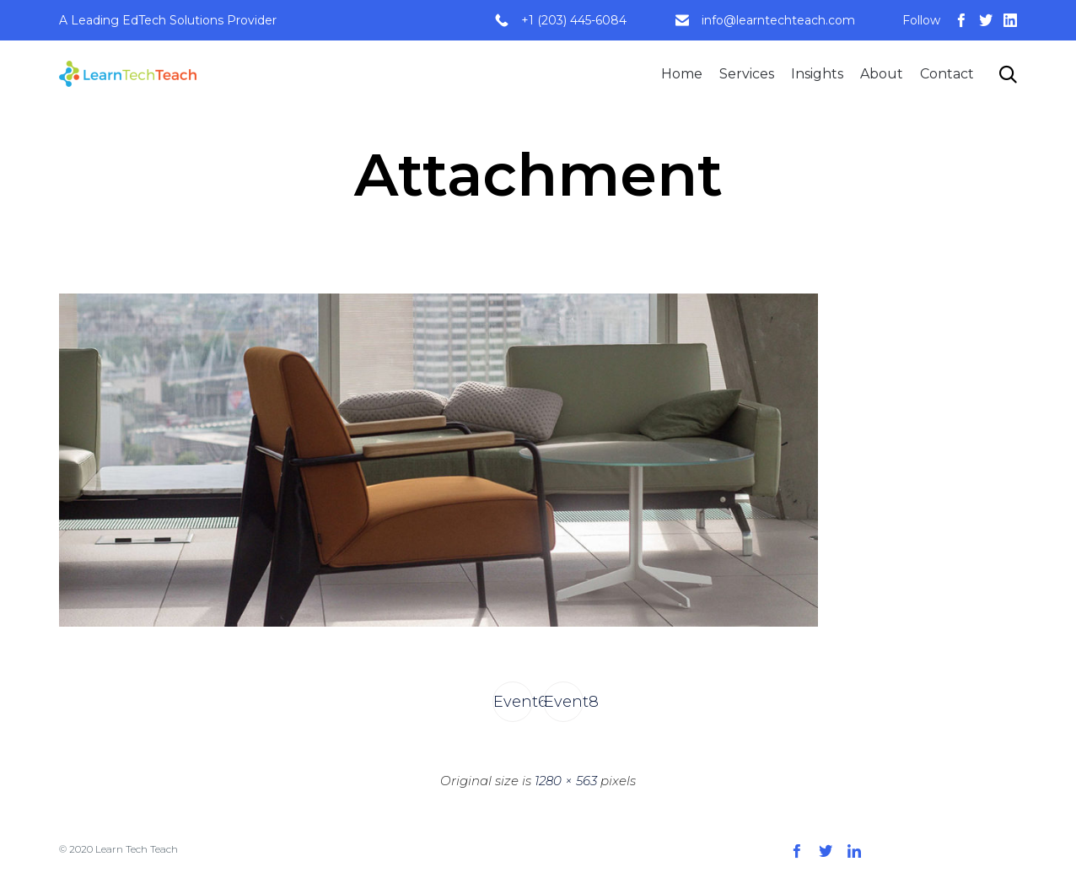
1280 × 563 (566, 781)
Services (746, 74)
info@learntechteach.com (778, 20)
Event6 (513, 701)
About (881, 74)
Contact (947, 74)
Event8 (564, 701)
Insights (817, 74)
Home (681, 74)
